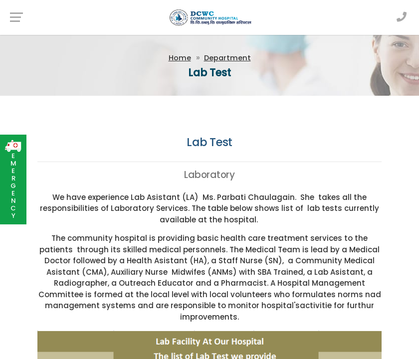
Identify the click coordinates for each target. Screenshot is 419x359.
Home (180, 58)
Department (227, 58)
